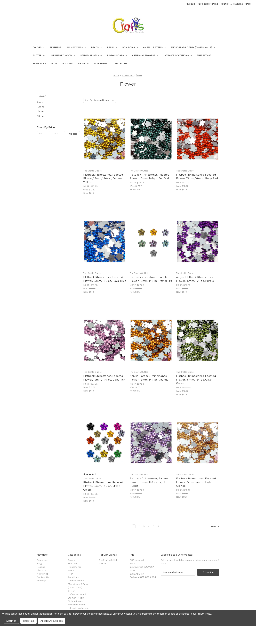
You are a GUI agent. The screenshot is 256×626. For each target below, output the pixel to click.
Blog (54, 63)
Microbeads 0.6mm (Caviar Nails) (193, 47)
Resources (39, 63)
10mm (40, 106)
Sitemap (41, 580)
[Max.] (58, 133)
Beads (96, 47)
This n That (204, 55)
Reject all (28, 621)
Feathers (55, 47)
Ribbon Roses (117, 55)
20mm (40, 115)
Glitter (39, 55)
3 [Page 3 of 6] (144, 526)
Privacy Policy (204, 613)
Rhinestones (76, 47)
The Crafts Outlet (108, 560)
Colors (39, 47)
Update (73, 133)
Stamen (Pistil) (91, 55)
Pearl (112, 47)
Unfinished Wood (62, 55)
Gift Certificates (208, 4)
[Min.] (43, 133)
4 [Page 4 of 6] (148, 526)
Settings (11, 621)
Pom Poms (130, 47)
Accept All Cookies (51, 621)
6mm (40, 101)
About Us (83, 63)
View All (102, 563)
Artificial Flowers (145, 55)
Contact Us (120, 63)
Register (238, 4)
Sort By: (89, 100)
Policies (67, 63)
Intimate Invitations (178, 55)
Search (190, 4)
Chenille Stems (154, 47)
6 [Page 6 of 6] (158, 526)
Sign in (225, 4)
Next (215, 526)
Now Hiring (101, 63)
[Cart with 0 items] (248, 4)
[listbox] (105, 100)
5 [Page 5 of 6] (153, 526)
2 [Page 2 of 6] (139, 526)
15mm (40, 111)
